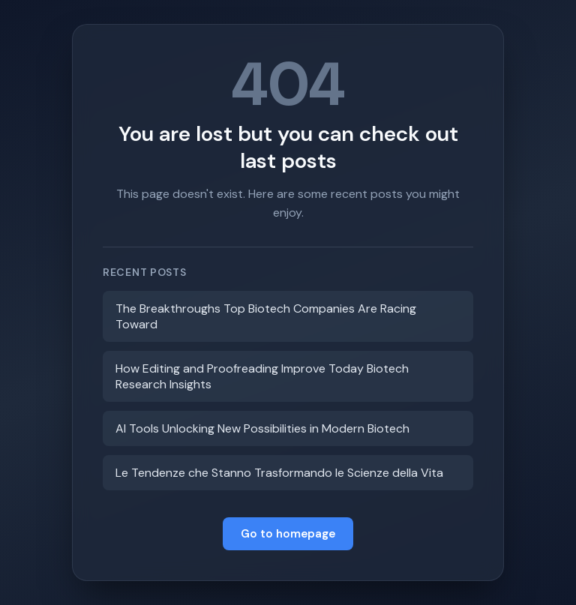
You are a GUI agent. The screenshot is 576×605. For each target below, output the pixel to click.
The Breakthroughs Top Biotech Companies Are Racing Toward (266, 316)
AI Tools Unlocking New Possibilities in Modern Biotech (263, 428)
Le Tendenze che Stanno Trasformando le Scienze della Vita (279, 473)
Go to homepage (288, 533)
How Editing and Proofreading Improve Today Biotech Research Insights (262, 376)
